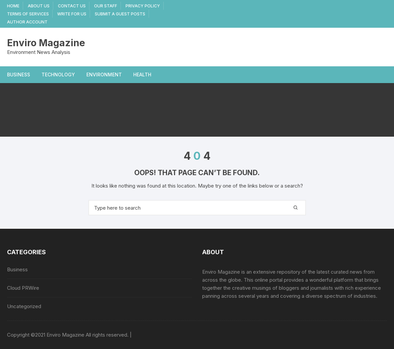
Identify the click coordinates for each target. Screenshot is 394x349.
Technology (58, 74)
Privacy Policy (143, 5)
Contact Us (72, 5)
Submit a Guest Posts (120, 13)
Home (13, 5)
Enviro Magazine (46, 43)
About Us (39, 5)
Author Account (27, 21)
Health (142, 74)
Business (18, 74)
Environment (104, 74)
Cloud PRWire (23, 288)
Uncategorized (24, 306)
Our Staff (105, 5)
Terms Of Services (28, 13)
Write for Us (71, 13)
